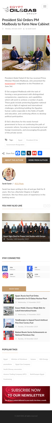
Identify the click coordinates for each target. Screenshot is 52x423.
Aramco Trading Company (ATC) (14, 374)
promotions (7, 364)
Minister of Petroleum (19, 359)
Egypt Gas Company (22, 364)
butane (33, 359)
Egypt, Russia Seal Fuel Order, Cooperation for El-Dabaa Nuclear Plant (31, 297)
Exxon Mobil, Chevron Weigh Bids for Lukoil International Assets (30, 309)
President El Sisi (32, 140)
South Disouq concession (12, 369)
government (10, 83)
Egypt (20, 140)
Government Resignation (15, 145)
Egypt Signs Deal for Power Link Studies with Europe (24, 236)
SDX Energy (43, 359)
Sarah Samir (32, 29)
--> (5, 275)
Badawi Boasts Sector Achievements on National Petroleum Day (31, 333)
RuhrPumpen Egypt (37, 374)
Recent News (14, 289)
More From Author (38, 160)
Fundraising (7, 379)
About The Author (14, 160)
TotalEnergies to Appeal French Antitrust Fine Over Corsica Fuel (31, 321)
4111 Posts (19, 184)
